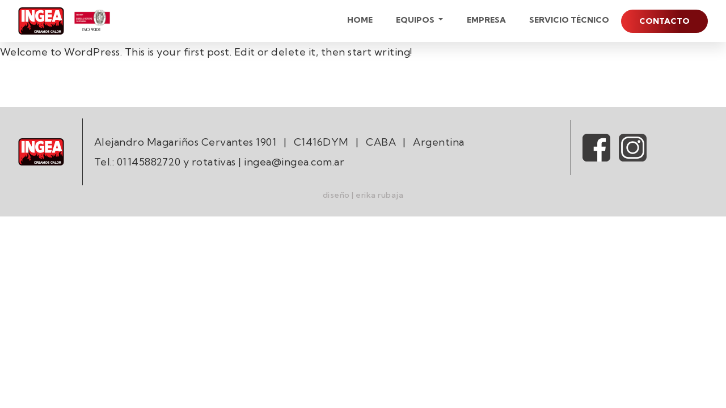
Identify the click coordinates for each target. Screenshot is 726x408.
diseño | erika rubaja (363, 195)
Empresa (486, 20)
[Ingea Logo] (41, 21)
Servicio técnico (569, 20)
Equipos (416, 20)
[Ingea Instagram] (633, 146)
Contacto (664, 21)
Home (360, 20)
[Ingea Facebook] (596, 146)
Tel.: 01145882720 (137, 161)
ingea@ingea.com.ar (294, 161)
